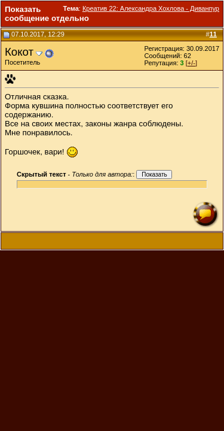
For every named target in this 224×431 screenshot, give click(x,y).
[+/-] (191, 62)
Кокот (19, 51)
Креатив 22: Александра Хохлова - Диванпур (150, 8)
